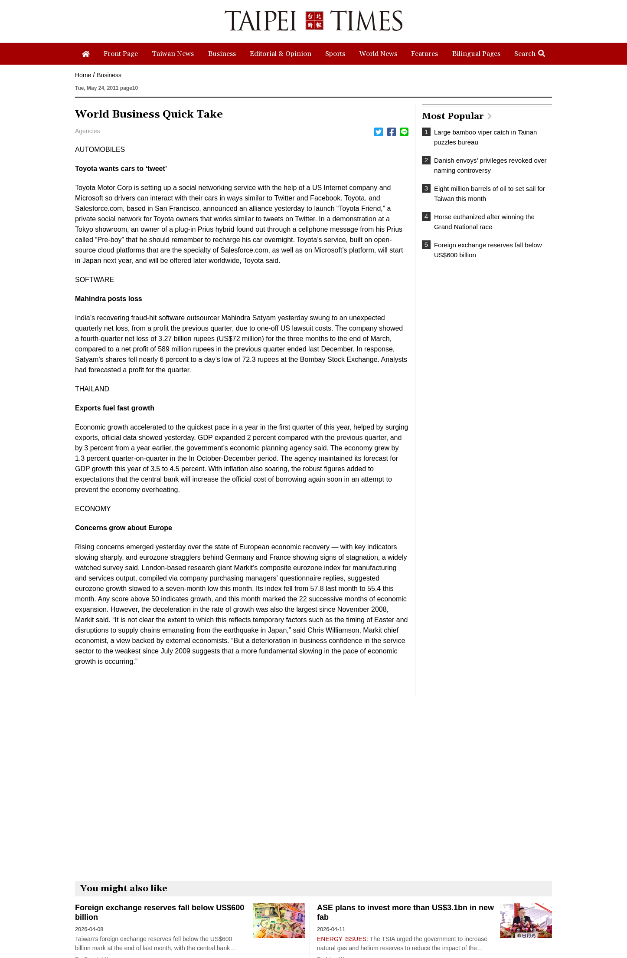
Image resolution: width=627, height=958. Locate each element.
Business (109, 75)
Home (83, 75)
